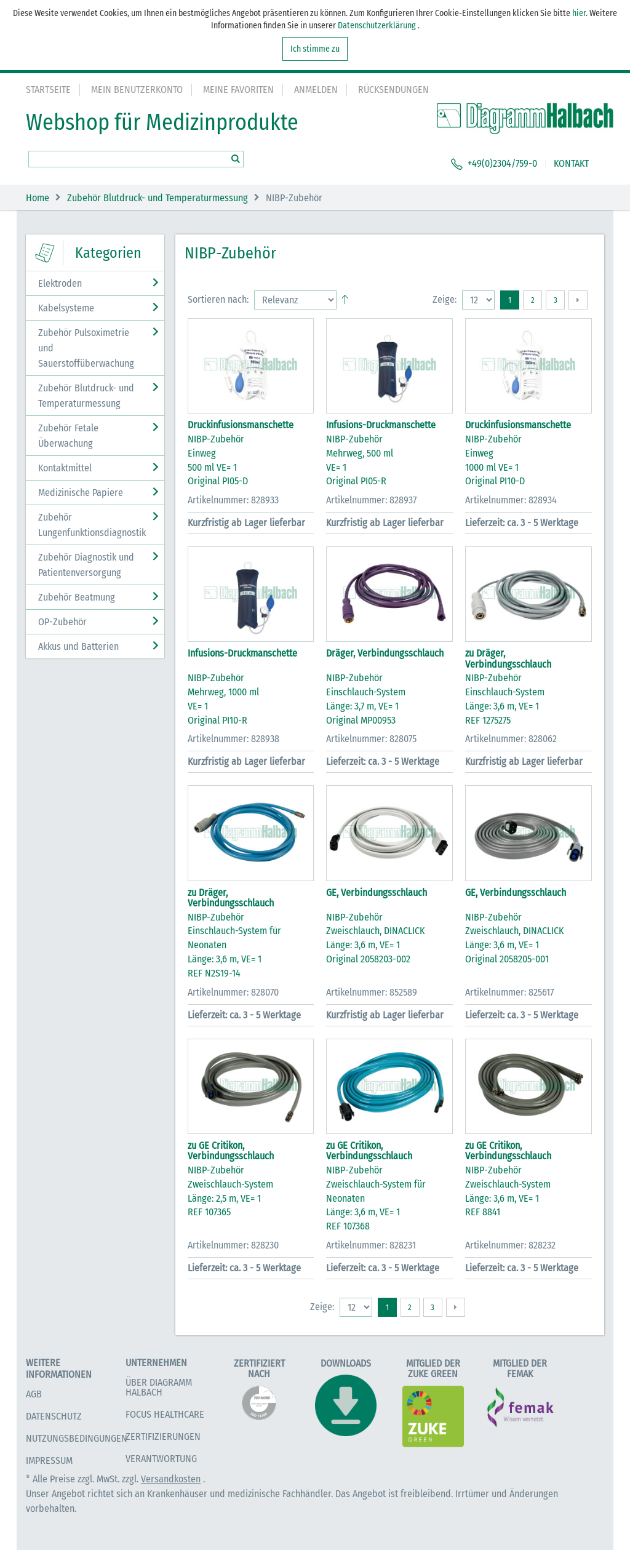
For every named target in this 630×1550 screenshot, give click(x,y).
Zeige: (445, 299)
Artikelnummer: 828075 (371, 739)
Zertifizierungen (163, 1436)
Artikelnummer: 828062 (511, 739)
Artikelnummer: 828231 (371, 1245)
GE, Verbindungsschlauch (376, 892)
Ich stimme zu (315, 49)
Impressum (49, 1460)
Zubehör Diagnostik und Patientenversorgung (86, 564)
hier (579, 13)
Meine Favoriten (238, 89)
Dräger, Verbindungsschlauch (385, 653)
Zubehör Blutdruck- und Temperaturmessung (157, 198)
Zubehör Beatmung (76, 597)
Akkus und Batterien (78, 646)
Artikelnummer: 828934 (511, 500)
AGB (34, 1394)
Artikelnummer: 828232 (510, 1245)
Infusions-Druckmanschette (381, 425)
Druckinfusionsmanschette (240, 425)
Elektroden (60, 283)
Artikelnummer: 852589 (371, 992)
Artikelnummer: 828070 (233, 992)
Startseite (48, 89)
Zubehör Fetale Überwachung (68, 435)
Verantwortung (161, 1458)
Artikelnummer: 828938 (233, 739)
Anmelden (316, 89)
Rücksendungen (393, 89)
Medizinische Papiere (80, 492)
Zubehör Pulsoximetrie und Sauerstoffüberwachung (86, 348)
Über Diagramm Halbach (159, 1387)
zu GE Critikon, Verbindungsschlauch (231, 1151)
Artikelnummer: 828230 (233, 1245)
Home (37, 198)
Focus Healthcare (165, 1414)
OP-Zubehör (62, 622)
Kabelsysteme (66, 308)
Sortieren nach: (218, 299)
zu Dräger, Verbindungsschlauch (508, 658)
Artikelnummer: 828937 (371, 500)
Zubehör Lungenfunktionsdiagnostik (92, 524)
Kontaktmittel (65, 468)
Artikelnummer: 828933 (233, 500)
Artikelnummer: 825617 (509, 992)
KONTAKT (571, 163)
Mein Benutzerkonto (137, 89)
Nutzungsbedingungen (76, 1438)
